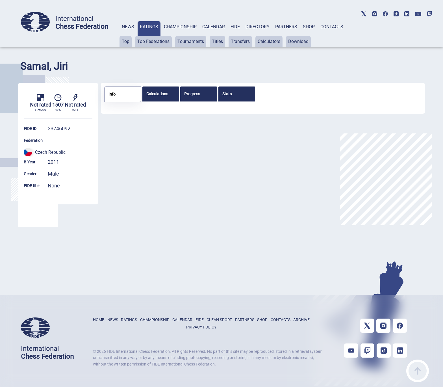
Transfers (240, 41)
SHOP (309, 26)
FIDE (235, 26)
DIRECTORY (258, 26)
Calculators (269, 41)
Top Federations (153, 41)
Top (125, 41)
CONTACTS (331, 26)
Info (112, 94)
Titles (217, 41)
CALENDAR (213, 26)
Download (298, 41)
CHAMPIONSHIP (180, 26)
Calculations (157, 94)
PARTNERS (286, 26)
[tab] (128, 34)
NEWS (128, 26)
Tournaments (190, 41)
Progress (192, 94)
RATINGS (149, 26)
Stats (227, 94)
